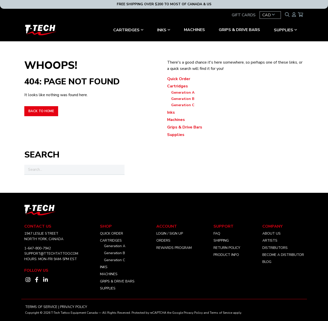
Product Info (226, 254)
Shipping (221, 240)
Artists (269, 240)
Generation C (182, 105)
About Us (271, 233)
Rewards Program (174, 247)
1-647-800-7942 (37, 248)
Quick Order (178, 79)
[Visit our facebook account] (37, 280)
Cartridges (126, 30)
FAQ (216, 233)
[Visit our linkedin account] (45, 280)
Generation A (182, 92)
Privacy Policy (73, 306)
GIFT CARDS (244, 15)
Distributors (275, 247)
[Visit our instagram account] (28, 280)
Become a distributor (283, 254)
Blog (266, 261)
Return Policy (226, 247)
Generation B (182, 98)
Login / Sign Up (169, 233)
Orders (163, 240)
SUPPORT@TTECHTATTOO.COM (51, 253)
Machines (194, 30)
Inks (161, 30)
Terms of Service (41, 306)
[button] (270, 15)
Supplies (283, 30)
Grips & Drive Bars (239, 30)
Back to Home (41, 111)
